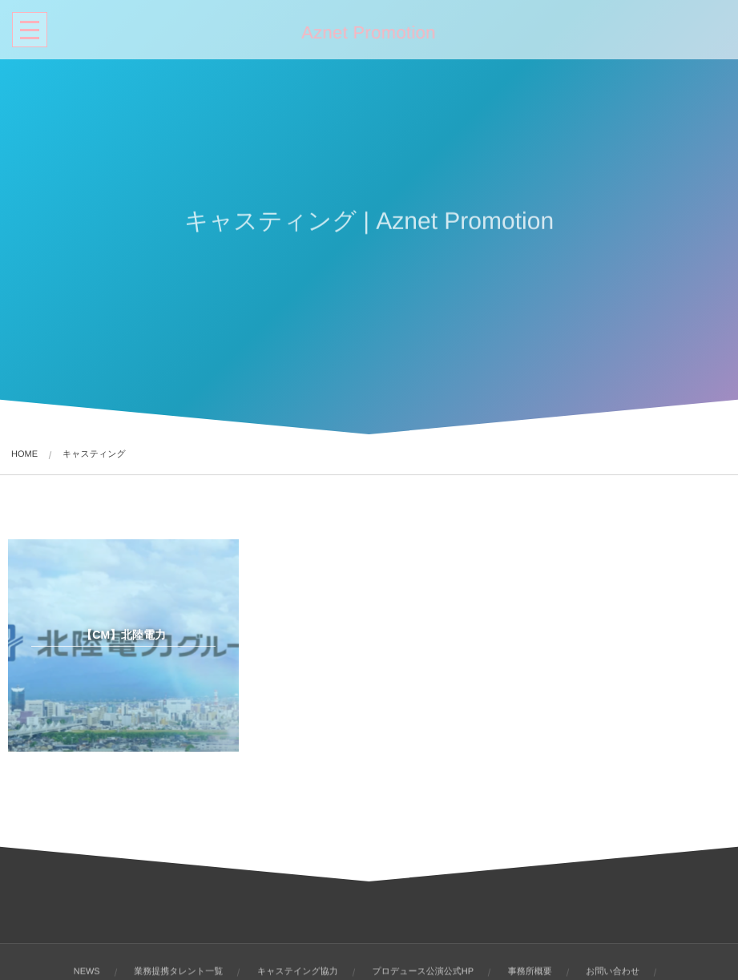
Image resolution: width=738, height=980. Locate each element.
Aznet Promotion (367, 33)
